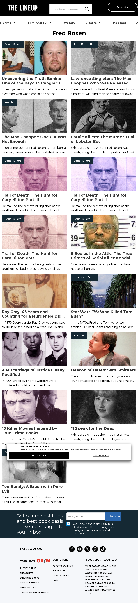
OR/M (55, 580)
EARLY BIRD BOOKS (29, 578)
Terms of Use (60, 571)
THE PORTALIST (28, 587)
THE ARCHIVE (26, 573)
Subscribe (122, 7)
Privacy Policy (61, 575)
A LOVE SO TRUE (28, 568)
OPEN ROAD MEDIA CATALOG (34, 592)
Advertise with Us (63, 566)
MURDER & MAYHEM (29, 583)
